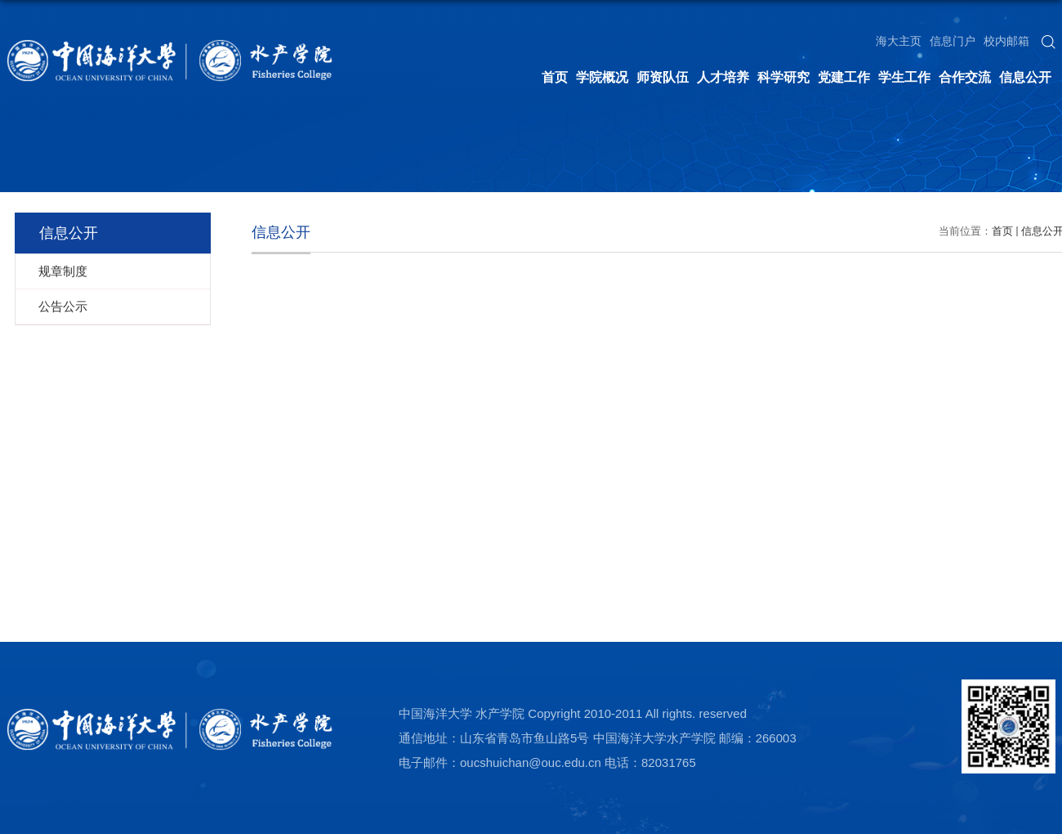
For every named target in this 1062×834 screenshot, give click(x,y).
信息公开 (1025, 77)
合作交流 (965, 77)
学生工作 (904, 77)
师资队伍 (662, 77)
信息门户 (952, 40)
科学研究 (783, 77)
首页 (555, 77)
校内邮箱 (1006, 40)
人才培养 (723, 77)
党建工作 (844, 77)
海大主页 (898, 40)
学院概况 (602, 77)
